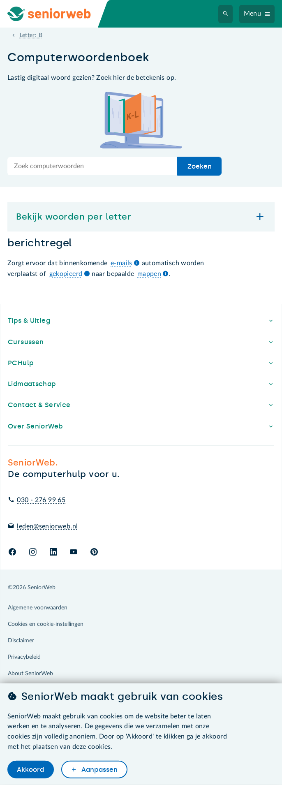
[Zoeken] (225, 14)
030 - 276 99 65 (41, 500)
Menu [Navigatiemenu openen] (252, 13)
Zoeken (199, 166)
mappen (149, 274)
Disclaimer (21, 641)
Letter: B (31, 35)
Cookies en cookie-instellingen (45, 624)
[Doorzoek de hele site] (92, 166)
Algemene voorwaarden (37, 608)
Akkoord (30, 769)
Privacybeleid (24, 657)
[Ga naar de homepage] (56, 14)
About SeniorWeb (30, 673)
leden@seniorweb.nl (47, 526)
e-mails (121, 263)
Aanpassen (99, 769)
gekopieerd (66, 274)
